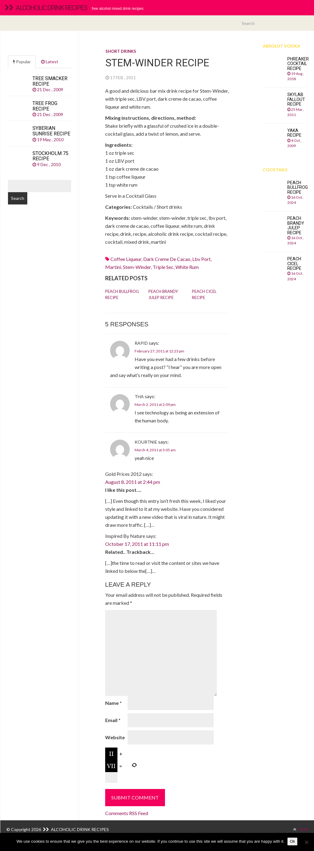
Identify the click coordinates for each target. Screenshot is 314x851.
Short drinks (120, 51)
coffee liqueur (125, 259)
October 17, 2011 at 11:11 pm (137, 544)
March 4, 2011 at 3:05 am (155, 450)
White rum (187, 267)
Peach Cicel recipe (204, 294)
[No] (306, 842)
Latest (49, 61)
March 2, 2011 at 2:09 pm (155, 404)
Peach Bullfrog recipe (122, 294)
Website (115, 737)
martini (113, 267)
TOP (300, 829)
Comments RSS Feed (126, 813)
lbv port (201, 259)
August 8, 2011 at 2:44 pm (132, 482)
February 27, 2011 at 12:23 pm (159, 351)
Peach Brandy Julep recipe (163, 294)
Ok (292, 841)
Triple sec (163, 267)
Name (113, 703)
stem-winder (137, 267)
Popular (22, 61)
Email (113, 720)
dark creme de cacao (166, 259)
